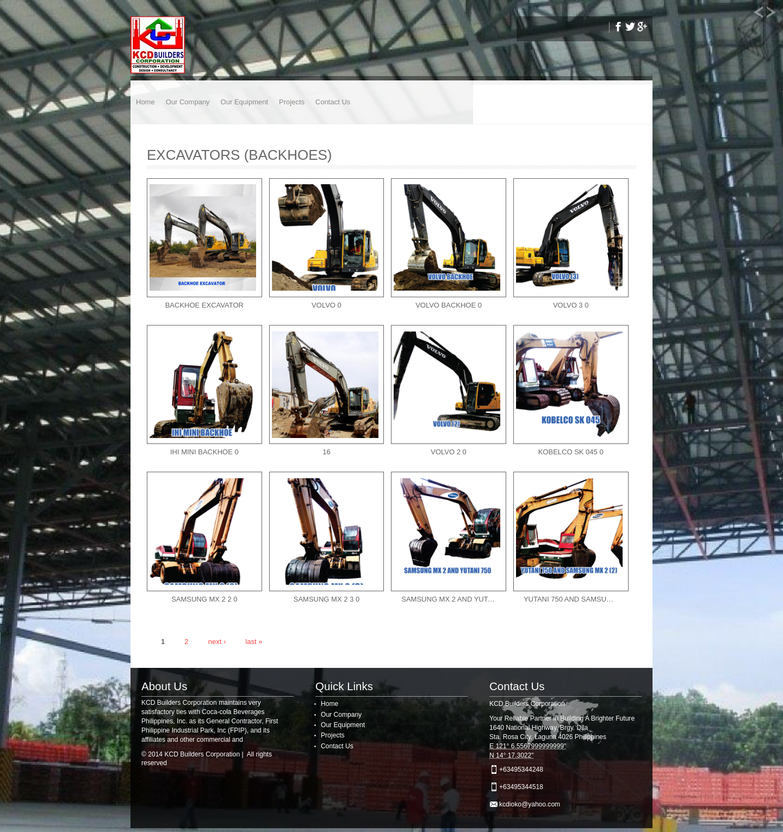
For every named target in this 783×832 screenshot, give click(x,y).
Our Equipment (244, 102)
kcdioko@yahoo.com (529, 804)
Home (145, 102)
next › (217, 641)
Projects (291, 102)
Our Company (188, 102)
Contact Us (332, 102)
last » (253, 641)
